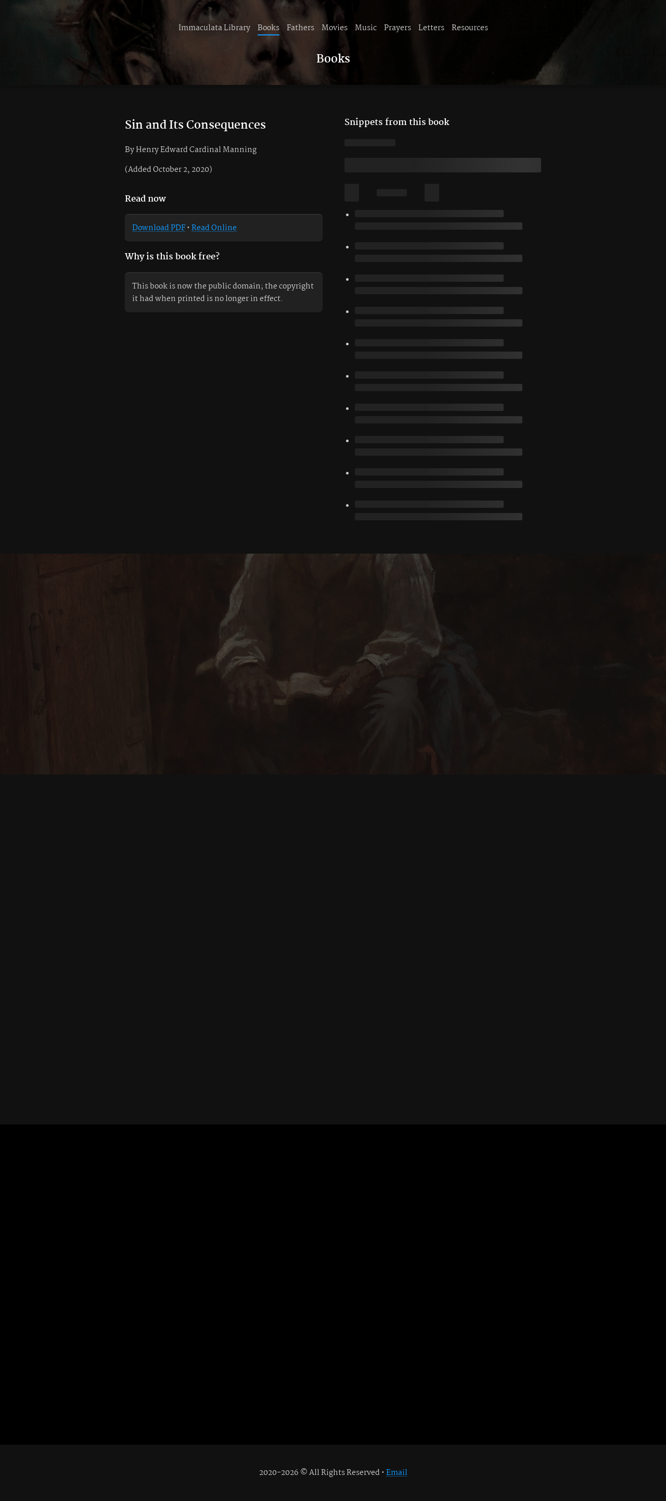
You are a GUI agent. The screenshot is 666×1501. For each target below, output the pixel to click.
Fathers (300, 28)
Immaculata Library (214, 28)
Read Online (214, 228)
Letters (431, 28)
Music (366, 28)
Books (268, 28)
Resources (470, 28)
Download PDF (158, 228)
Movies (335, 28)
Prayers (397, 28)
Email (396, 1473)
